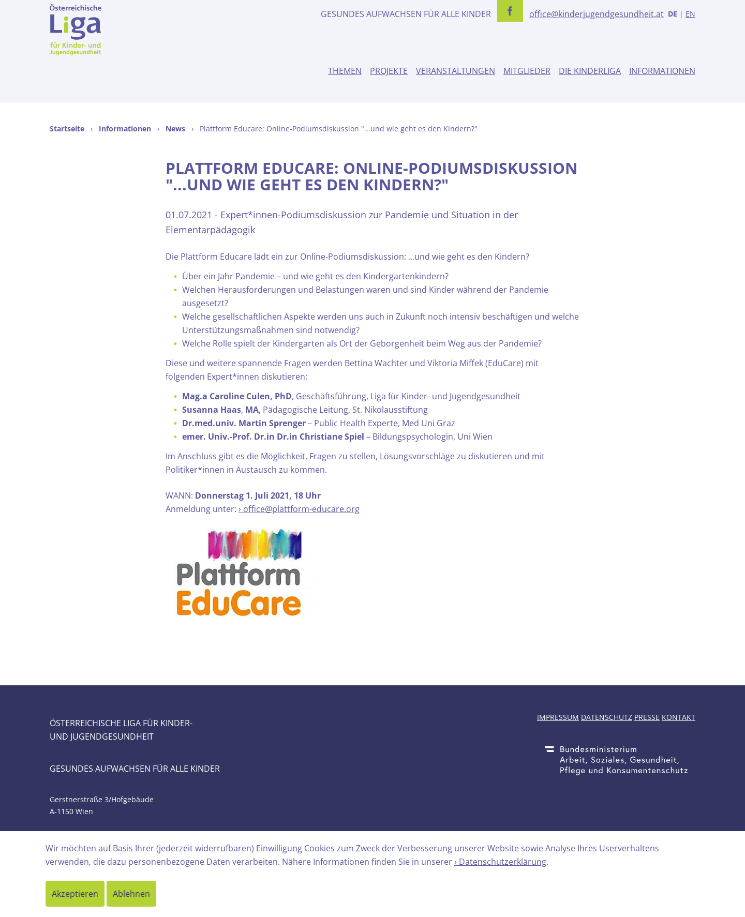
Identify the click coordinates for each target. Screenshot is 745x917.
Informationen (662, 71)
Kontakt (678, 717)
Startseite (67, 128)
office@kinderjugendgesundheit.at (596, 14)
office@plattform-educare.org (301, 509)
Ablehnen (131, 893)
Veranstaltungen (455, 71)
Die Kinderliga (590, 71)
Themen (345, 71)
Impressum (558, 717)
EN (690, 14)
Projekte (389, 71)
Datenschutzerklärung (502, 861)
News (175, 128)
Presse (647, 717)
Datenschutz (606, 717)
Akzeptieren (75, 893)
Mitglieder (526, 71)
